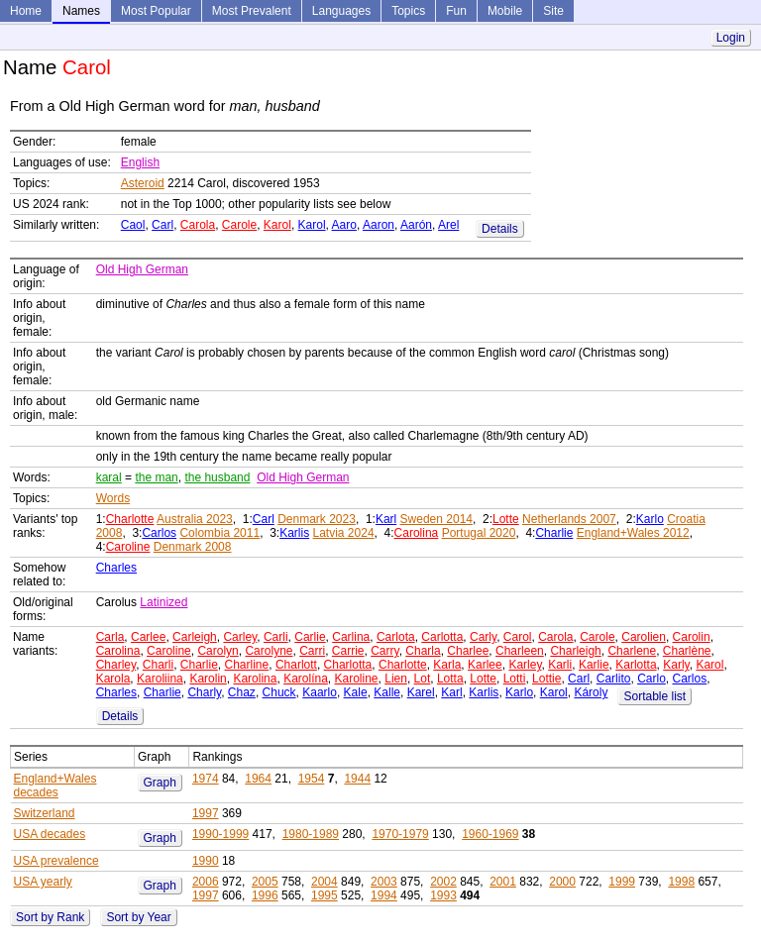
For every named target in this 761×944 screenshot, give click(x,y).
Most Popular (156, 11)
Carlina (351, 637)
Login (730, 38)
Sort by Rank (50, 917)
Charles (116, 568)
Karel (421, 692)
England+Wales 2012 (633, 533)
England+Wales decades (55, 785)
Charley (116, 665)
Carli (276, 637)
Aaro (344, 225)
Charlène (687, 651)
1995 (324, 895)
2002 (443, 882)
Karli (560, 665)
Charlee (468, 651)
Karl (386, 519)
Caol (133, 225)
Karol (277, 225)
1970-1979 (400, 834)
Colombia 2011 (219, 533)
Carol (517, 637)
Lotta (450, 678)
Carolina (416, 533)
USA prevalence (56, 861)
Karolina (254, 678)
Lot (422, 678)
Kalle (387, 692)
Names (81, 11)
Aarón (416, 225)
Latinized (163, 602)
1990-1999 (220, 834)
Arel (448, 225)
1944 (357, 779)
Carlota (396, 637)
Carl (162, 225)
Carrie (348, 651)
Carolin (691, 637)
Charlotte (130, 519)
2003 (384, 882)
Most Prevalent (251, 11)
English (140, 162)
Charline (247, 665)
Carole (239, 225)
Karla (447, 665)
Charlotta (348, 665)
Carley (240, 637)
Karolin (207, 678)
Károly (590, 692)
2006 (205, 882)
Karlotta (635, 665)
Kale (356, 692)
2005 (265, 882)
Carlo (651, 678)
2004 (324, 882)
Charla (422, 651)
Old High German (142, 269)
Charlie (554, 533)
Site (553, 11)
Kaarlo (319, 692)
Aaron (378, 225)
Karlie (594, 665)
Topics (408, 11)
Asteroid (142, 183)
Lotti (514, 678)
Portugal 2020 (479, 533)
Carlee (148, 637)
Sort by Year (138, 917)
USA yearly (43, 882)
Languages (341, 11)
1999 (621, 882)
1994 (384, 895)
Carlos (159, 533)
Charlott (296, 665)
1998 (681, 882)
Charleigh (575, 651)
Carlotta (442, 637)
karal (109, 477)
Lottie (546, 678)
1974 (205, 779)
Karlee (485, 665)
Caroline (128, 547)
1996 (265, 895)
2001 (502, 882)
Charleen (519, 651)
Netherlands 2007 (569, 519)
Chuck (279, 692)
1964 (258, 779)
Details (500, 229)
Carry (384, 651)
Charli (158, 665)
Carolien (643, 637)
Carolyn (217, 651)
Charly (204, 692)
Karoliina (160, 678)
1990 (205, 861)
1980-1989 (310, 834)
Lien (395, 678)
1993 (443, 895)
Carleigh (194, 637)
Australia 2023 (195, 519)
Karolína (305, 678)
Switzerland (44, 813)
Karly (676, 665)
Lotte (505, 519)
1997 (205, 813)
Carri (312, 651)
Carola (197, 225)
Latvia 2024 (344, 533)
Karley (524, 665)
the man (156, 477)
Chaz (242, 692)
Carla (110, 637)
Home (26, 11)
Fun (456, 11)
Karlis (294, 533)
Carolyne (268, 651)
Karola (113, 678)
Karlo (650, 519)
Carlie (309, 637)
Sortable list (654, 696)
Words (113, 498)
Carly (483, 637)
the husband (217, 477)
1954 (311, 779)
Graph (160, 782)
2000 (562, 882)
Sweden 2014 (436, 519)
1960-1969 (490, 834)
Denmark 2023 (316, 519)
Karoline (357, 678)
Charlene (631, 651)
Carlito (614, 678)
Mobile (505, 11)
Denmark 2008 (193, 547)
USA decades (50, 834)
